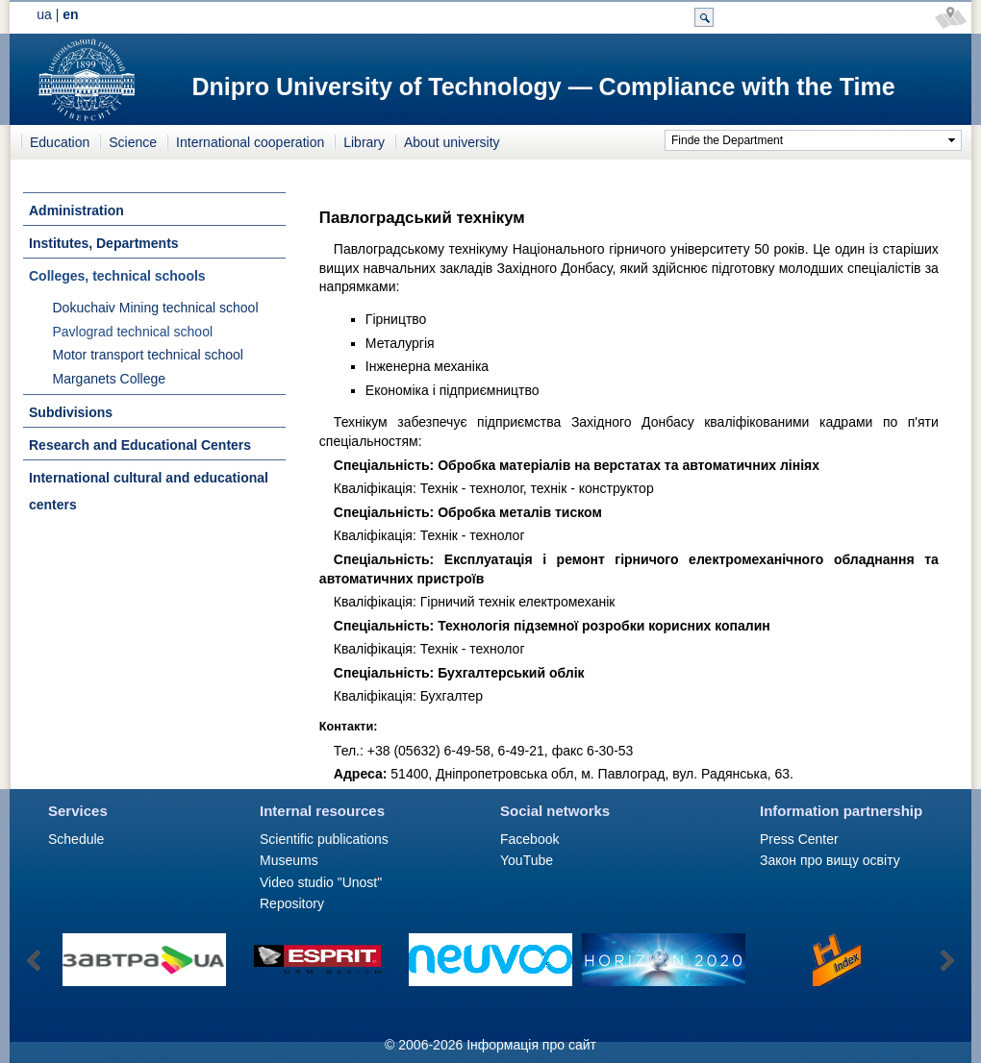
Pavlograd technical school (133, 331)
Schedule (76, 839)
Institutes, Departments (104, 243)
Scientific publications (324, 839)
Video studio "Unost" (321, 882)
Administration (76, 210)
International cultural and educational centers (148, 491)
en (70, 14)
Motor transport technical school (148, 354)
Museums (289, 860)
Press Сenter (799, 839)
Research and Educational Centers (140, 445)
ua (44, 14)
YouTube (526, 860)
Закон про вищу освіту (830, 860)
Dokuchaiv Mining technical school (156, 307)
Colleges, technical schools (117, 276)
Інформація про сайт (531, 1044)
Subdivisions (71, 412)
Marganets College (109, 378)
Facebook (529, 839)
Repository (292, 903)
